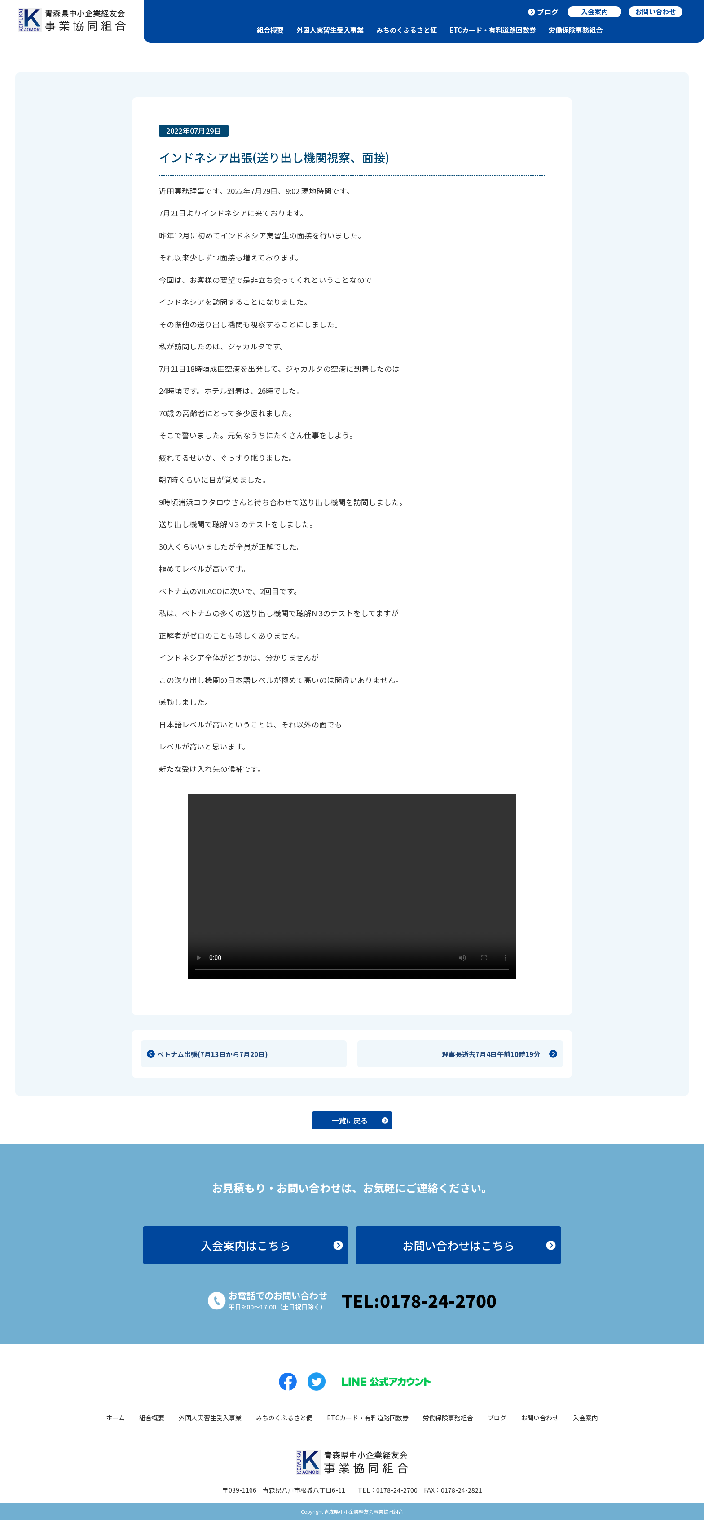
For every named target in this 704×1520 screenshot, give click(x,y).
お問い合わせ (540, 1417)
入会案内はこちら (245, 1245)
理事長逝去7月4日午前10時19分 (494, 1054)
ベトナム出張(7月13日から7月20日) (212, 1054)
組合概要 (270, 30)
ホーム (115, 1417)
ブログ (548, 11)
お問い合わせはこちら (458, 1245)
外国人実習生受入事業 (330, 30)
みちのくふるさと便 (406, 30)
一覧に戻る (350, 1120)
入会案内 (585, 1417)
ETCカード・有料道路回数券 (492, 30)
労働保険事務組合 (576, 30)
